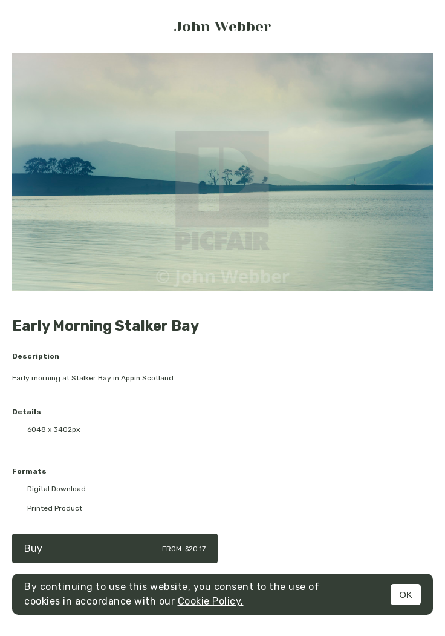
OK (405, 594)
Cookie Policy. (211, 601)
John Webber (222, 26)
